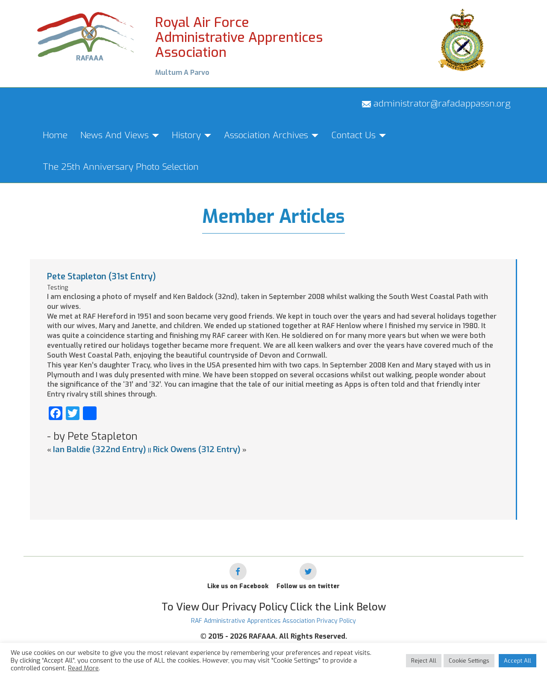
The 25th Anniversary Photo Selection (121, 167)
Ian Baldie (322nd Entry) (99, 449)
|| (149, 450)
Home (55, 135)
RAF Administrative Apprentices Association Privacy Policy (273, 621)
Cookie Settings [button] (469, 660)
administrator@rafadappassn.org (436, 104)
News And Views (119, 135)
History (191, 135)
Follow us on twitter (308, 586)
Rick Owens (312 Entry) (197, 449)
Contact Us (358, 135)
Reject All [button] (423, 660)
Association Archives (271, 135)
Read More (83, 668)
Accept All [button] (517, 660)
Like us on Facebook (237, 586)
